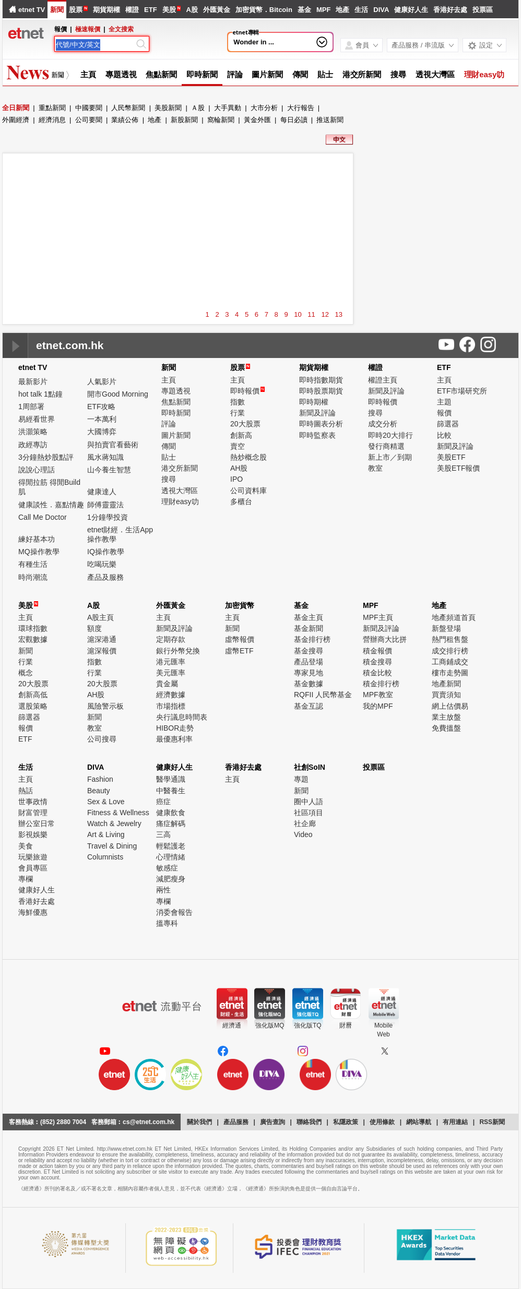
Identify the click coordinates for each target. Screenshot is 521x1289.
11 (311, 314)
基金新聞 (308, 628)
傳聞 (300, 74)
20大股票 (245, 424)
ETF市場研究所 (462, 391)
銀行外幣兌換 (178, 651)
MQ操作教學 (39, 551)
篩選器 (448, 424)
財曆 (345, 1025)
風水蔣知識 (105, 457)
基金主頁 (308, 617)
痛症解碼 (170, 823)
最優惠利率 (174, 739)
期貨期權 (106, 10)
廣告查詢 (272, 1122)
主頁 (88, 74)
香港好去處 (450, 10)
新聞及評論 (317, 413)
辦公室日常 (36, 823)
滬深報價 (101, 651)
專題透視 (121, 74)
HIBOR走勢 (175, 728)
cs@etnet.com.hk (148, 1122)
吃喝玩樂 (101, 564)
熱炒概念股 (248, 457)
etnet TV (31, 10)
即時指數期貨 (321, 380)
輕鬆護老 (170, 846)
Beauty (98, 790)
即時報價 (247, 391)
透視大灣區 (435, 74)
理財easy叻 (484, 74)
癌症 (163, 801)
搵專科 (167, 923)
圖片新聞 (267, 74)
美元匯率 (170, 673)
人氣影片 (101, 381)
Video (303, 834)
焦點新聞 (161, 74)
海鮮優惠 (33, 912)
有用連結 (455, 1122)
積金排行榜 (381, 683)
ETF (150, 10)
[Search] (95, 45)
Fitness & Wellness (118, 812)
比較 (444, 435)
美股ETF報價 (458, 468)
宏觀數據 (33, 639)
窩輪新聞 (220, 120)
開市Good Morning (117, 394)
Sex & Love (106, 801)
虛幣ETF (239, 651)
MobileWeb (383, 1030)
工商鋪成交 (450, 662)
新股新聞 (184, 120)
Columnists (105, 857)
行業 (237, 413)
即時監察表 (317, 435)
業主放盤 (446, 717)
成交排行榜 (450, 651)
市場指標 (170, 706)
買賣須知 (446, 694)
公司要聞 (88, 120)
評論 (235, 74)
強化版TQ (308, 1025)
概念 (25, 673)
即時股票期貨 (321, 391)
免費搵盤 (446, 728)
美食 (25, 846)
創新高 (241, 435)
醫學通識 (170, 779)
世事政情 (33, 801)
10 (297, 314)
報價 (444, 413)
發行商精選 (386, 446)
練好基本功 (36, 539)
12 (324, 314)
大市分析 (264, 108)
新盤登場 (446, 628)
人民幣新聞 (128, 108)
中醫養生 (170, 790)
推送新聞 (330, 120)
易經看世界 (36, 419)
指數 (237, 402)
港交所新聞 (362, 74)
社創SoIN (309, 767)
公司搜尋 (101, 739)
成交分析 (382, 424)
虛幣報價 (239, 639)
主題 (444, 402)
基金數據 (308, 683)
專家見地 (308, 673)
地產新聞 (446, 683)
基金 (304, 10)
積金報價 (377, 651)
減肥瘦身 (170, 879)
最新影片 (33, 381)
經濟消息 (52, 120)
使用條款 (382, 1122)
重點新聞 (52, 108)
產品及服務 (105, 577)
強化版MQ (269, 1025)
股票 (75, 10)
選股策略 (33, 706)
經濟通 (231, 1025)
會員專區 (33, 868)
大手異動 (227, 108)
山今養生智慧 (109, 470)
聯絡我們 (309, 1122)
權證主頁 (382, 380)
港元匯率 (170, 662)
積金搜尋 (377, 662)
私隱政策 (345, 1122)
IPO (236, 479)
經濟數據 (170, 694)
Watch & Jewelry (114, 823)
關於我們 (199, 1122)
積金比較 (377, 673)
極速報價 (87, 29)
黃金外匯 (257, 120)
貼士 (325, 74)
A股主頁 (100, 617)
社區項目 (308, 812)
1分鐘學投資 (107, 517)
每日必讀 (293, 120)
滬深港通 (101, 639)
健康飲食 (170, 812)
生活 (361, 10)
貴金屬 (167, 683)
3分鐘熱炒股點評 (46, 457)
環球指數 (33, 628)
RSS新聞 (492, 1122)
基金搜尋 (308, 651)
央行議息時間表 (181, 717)
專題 (301, 779)
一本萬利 (101, 419)
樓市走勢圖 (450, 673)
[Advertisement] (178, 177)
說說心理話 (36, 470)
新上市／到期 (390, 457)
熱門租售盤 (450, 639)
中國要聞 (88, 108)
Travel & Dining (112, 846)
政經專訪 (33, 444)
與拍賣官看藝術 (112, 444)
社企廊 (305, 823)
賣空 (237, 446)
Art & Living (106, 834)
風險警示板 (105, 706)
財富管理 (33, 812)
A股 (191, 10)
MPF (323, 10)
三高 (163, 834)
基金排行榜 (312, 639)
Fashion (100, 779)
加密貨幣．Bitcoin (263, 10)
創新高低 (33, 694)
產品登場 (308, 662)
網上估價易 (450, 706)
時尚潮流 (33, 577)
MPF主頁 (378, 617)
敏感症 (167, 868)
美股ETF (451, 457)
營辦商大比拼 (385, 639)
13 (338, 314)
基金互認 (308, 706)
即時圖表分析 (321, 424)
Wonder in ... (253, 42)
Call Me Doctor (42, 517)
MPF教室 (378, 694)
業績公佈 (124, 120)
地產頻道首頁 (454, 617)
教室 (375, 468)
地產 (342, 10)
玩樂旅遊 (33, 857)
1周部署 (31, 406)
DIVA (381, 10)
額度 (94, 628)
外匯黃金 (216, 10)
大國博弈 (101, 431)
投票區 (482, 10)
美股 (169, 10)
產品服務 (235, 1122)
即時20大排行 (390, 435)
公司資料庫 (248, 490)
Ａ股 (198, 108)
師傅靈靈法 (105, 504)
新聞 (57, 10)
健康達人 (101, 491)
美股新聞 (168, 108)
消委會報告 (174, 912)
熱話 (25, 790)
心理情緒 (170, 857)
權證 (132, 10)
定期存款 (170, 639)
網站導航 (418, 1122)
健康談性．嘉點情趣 (51, 504)
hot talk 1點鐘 (40, 394)
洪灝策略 (33, 431)
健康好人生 (411, 10)
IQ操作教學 (105, 551)
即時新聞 (202, 74)
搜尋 (398, 74)
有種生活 (33, 564)
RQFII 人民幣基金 (323, 694)
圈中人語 (308, 801)
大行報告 (300, 108)
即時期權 (313, 402)
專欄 (25, 879)
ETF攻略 (101, 406)
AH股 (238, 468)
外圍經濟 (15, 120)
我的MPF (378, 706)
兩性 (163, 890)
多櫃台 (241, 501)
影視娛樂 (33, 834)
